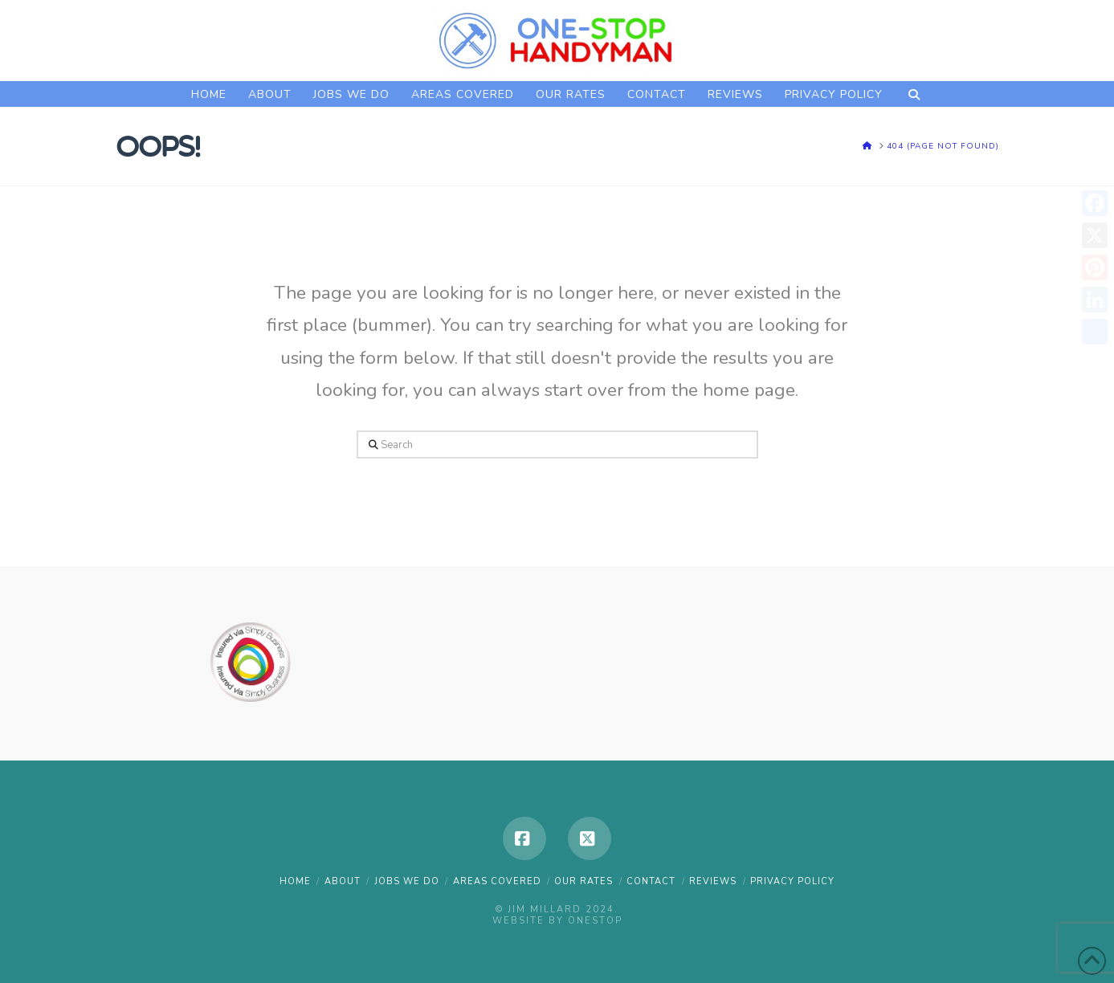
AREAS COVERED (497, 881)
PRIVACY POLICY (792, 881)
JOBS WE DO (406, 881)
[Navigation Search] (913, 94)
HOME (295, 881)
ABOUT (342, 881)
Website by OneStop (557, 921)
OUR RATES (583, 881)
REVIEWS (713, 881)
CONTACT (650, 881)
